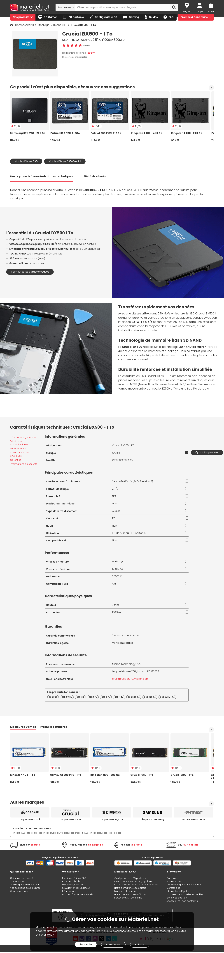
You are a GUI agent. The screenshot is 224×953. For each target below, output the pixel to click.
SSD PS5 (53, 697)
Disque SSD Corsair (30, 819)
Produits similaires (53, 727)
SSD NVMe (67, 697)
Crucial (116, 453)
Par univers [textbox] (64, 7)
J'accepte (85, 944)
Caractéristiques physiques (19, 454)
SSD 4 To (119, 697)
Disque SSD (60, 25)
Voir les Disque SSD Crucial (65, 161)
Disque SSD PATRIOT (193, 819)
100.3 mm (117, 612)
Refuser (139, 944)
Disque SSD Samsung (152, 819)
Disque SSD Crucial (71, 819)
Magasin (187, 11)
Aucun (116, 511)
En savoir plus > (45, 934)
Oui (114, 583)
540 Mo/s (118, 561)
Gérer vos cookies (176, 897)
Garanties (15, 459)
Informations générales (23, 437)
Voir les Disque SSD (26, 161)
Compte (199, 11)
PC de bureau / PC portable (129, 533)
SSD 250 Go (150, 697)
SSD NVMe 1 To (167, 697)
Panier (211, 11)
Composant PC (24, 25)
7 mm (115, 605)
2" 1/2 (115, 489)
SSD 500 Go (134, 697)
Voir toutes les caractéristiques (30, 271)
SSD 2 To (106, 697)
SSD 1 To (93, 697)
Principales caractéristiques (19, 443)
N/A (114, 496)
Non (114, 503)
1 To (114, 518)
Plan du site (172, 878)
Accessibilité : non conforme (182, 901)
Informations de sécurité (23, 464)
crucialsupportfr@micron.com (130, 679)
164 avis (86, 45)
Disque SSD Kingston (112, 819)
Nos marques (174, 881)
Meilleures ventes (23, 727)
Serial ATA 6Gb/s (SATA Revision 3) (132, 481)
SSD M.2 (80, 697)
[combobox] (65, 7)
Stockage (44, 25)
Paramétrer (113, 944)
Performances (18, 448)
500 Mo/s (118, 569)
